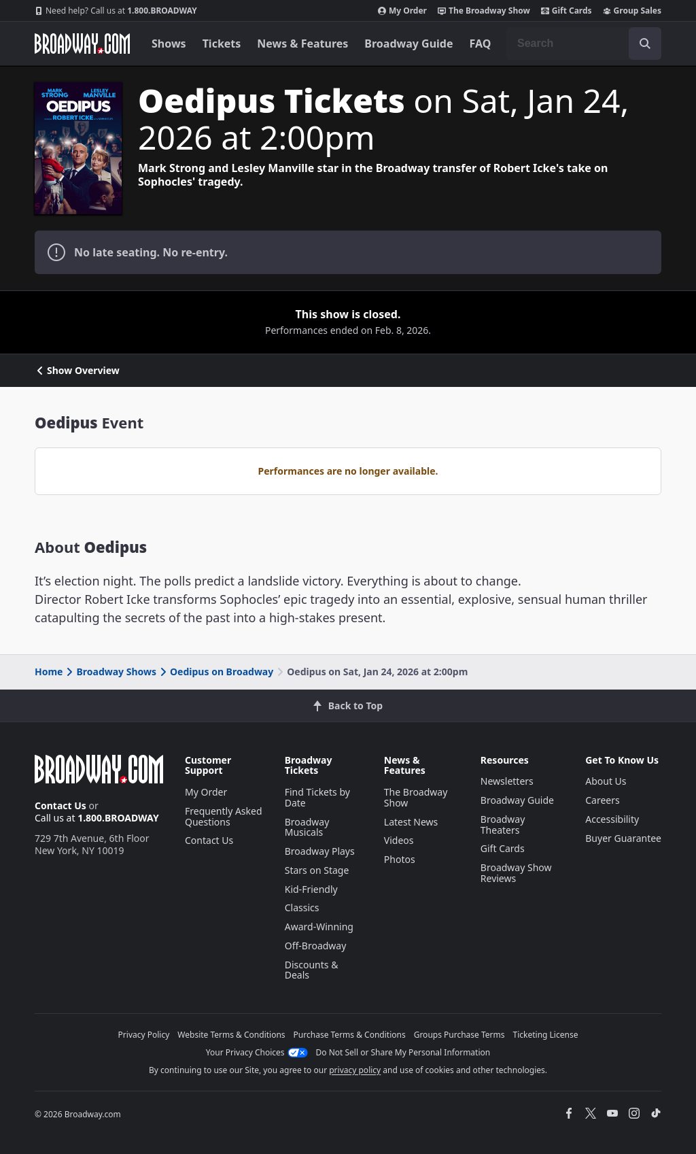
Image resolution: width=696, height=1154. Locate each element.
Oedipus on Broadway (215, 671)
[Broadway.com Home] (82, 43)
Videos (399, 840)
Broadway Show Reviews (516, 873)
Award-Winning (319, 926)
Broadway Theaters (503, 824)
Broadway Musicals (307, 827)
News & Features (302, 43)
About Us (605, 781)
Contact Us (60, 805)
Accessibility (612, 819)
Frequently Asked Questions (223, 816)
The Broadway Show (484, 10)
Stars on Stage (317, 870)
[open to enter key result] (645, 43)
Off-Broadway (316, 945)
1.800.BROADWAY (116, 10)
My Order (402, 10)
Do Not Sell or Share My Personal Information (403, 1052)
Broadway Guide (408, 43)
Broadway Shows (110, 671)
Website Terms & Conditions (231, 1034)
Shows (169, 43)
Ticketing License (545, 1034)
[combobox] (583, 43)
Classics (302, 907)
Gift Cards (566, 10)
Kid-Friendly (311, 889)
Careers (602, 800)
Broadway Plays (320, 851)
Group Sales (632, 10)
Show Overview (77, 370)
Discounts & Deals (311, 970)
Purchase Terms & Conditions (350, 1034)
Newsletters (507, 781)
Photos (399, 859)
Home (49, 671)
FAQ (480, 43)
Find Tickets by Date (317, 797)
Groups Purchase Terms (459, 1034)
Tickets (222, 43)
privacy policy (355, 1070)
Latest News (411, 821)
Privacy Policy (144, 1034)
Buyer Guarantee (623, 838)
